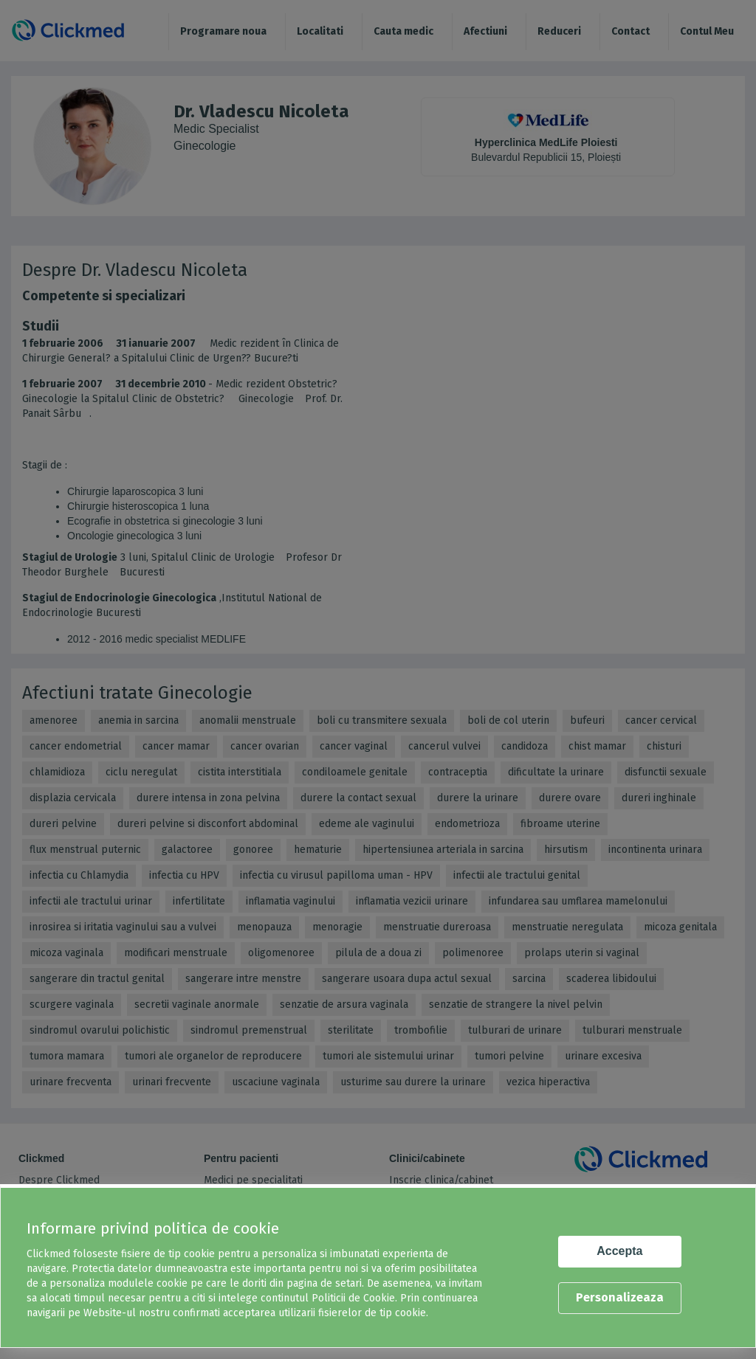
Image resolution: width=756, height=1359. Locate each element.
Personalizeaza (620, 1297)
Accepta (619, 1251)
